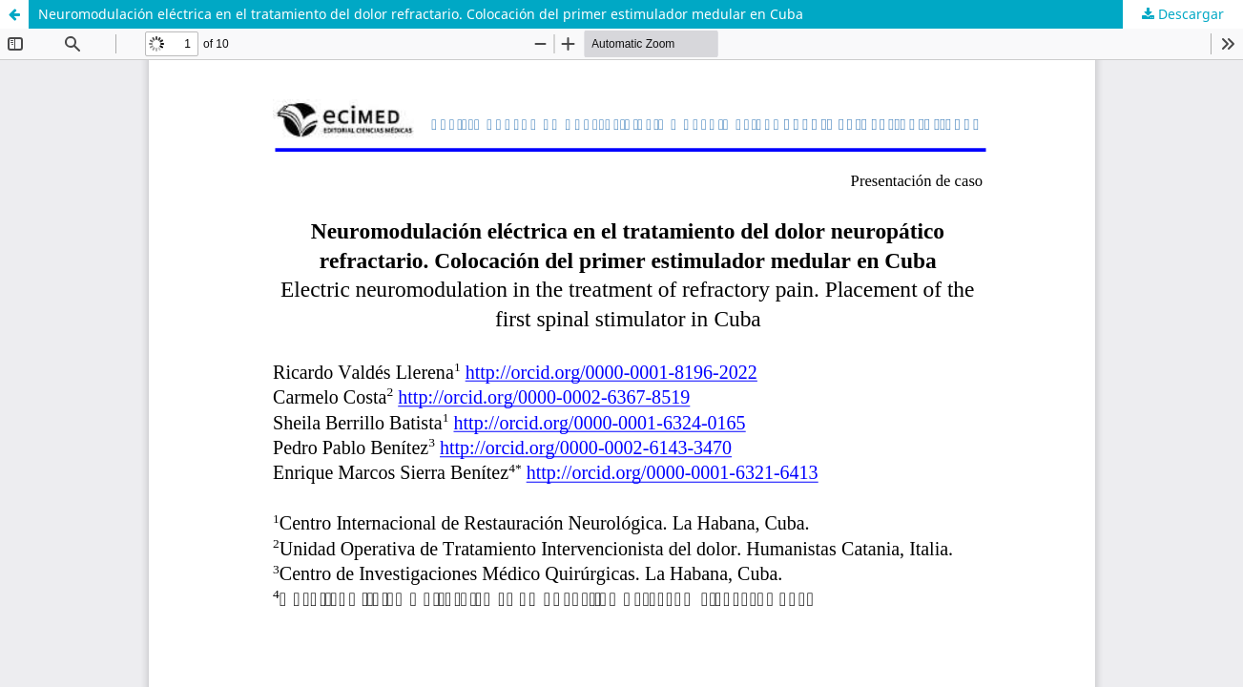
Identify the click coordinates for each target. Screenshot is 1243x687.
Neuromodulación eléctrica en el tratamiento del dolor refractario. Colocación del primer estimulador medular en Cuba (420, 14)
